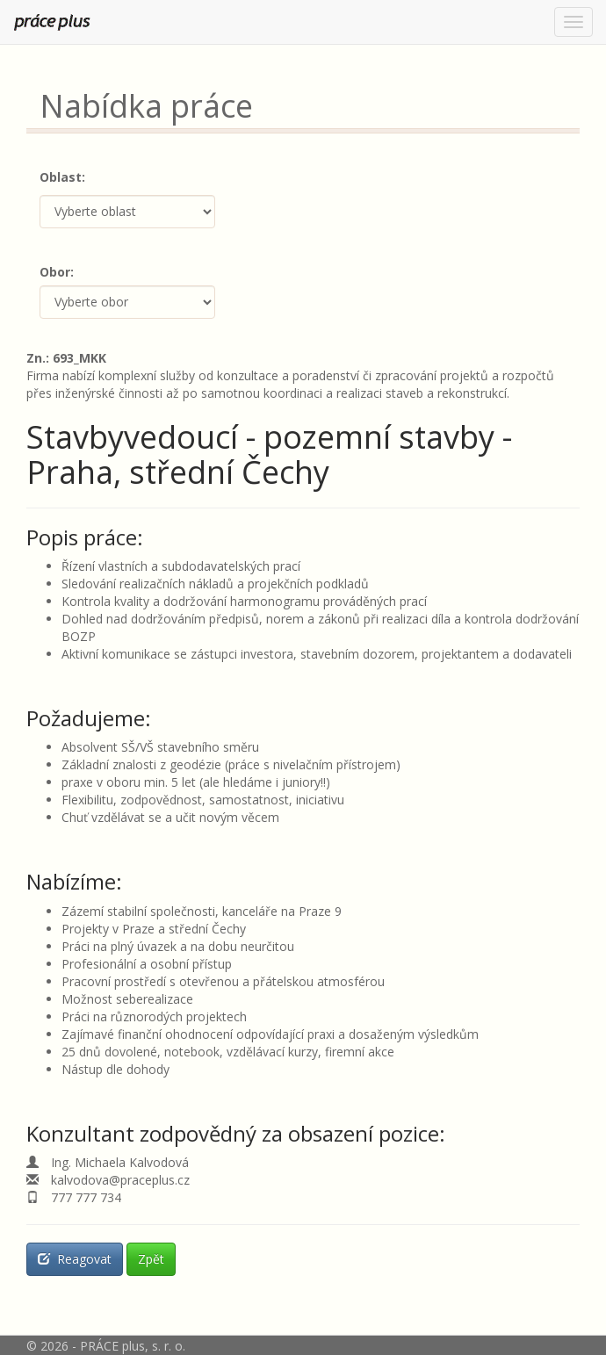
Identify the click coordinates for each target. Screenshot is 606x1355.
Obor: (57, 271)
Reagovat (75, 1258)
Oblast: (62, 177)
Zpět (151, 1258)
